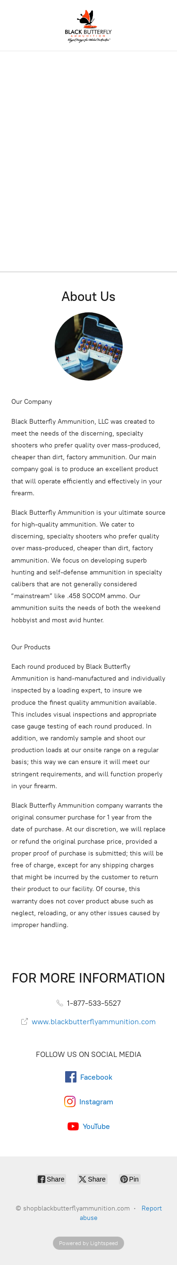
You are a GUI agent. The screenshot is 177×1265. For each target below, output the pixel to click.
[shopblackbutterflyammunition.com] (88, 25)
